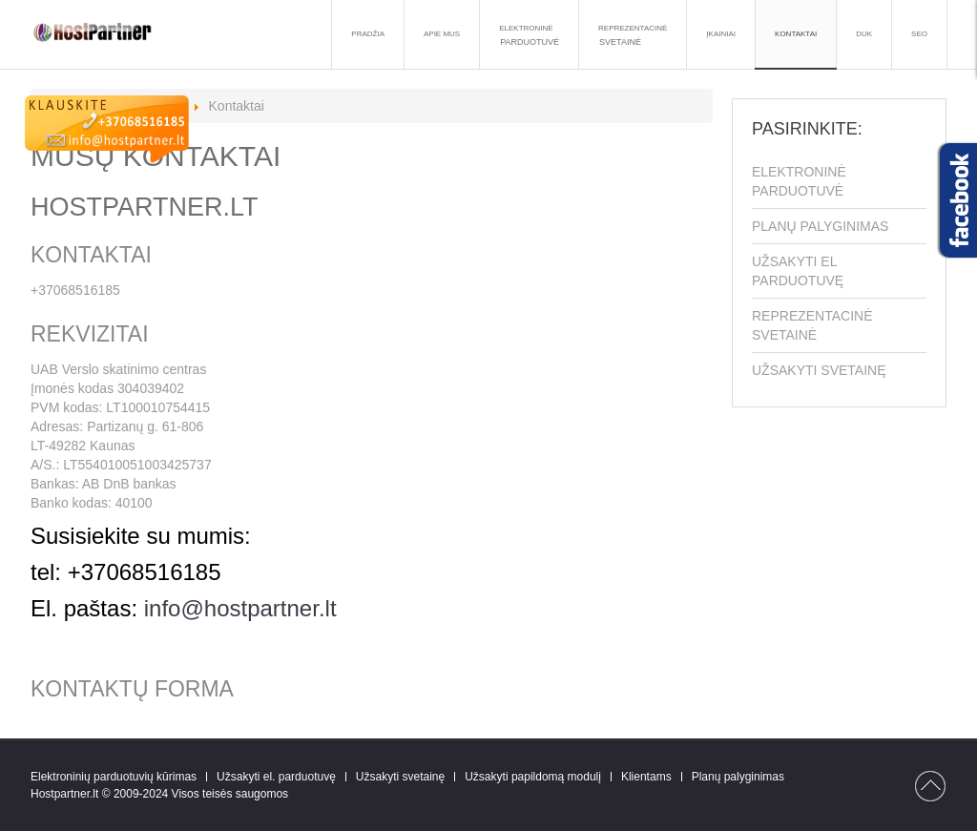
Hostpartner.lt (64, 793)
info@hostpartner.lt (240, 608)
